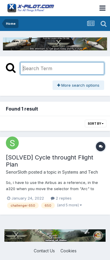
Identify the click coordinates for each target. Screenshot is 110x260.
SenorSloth (16, 172)
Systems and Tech (80, 172)
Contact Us (44, 250)
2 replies (61, 198)
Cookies (68, 250)
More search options (78, 85)
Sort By (96, 123)
